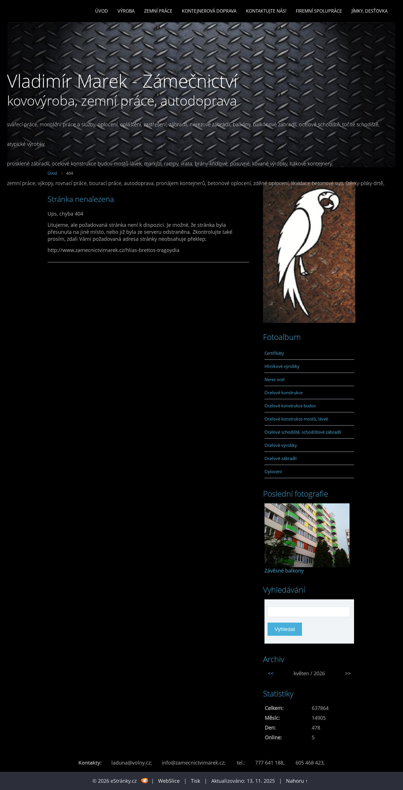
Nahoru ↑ (297, 780)
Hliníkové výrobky (281, 366)
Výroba (126, 11)
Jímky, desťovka (370, 11)
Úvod (101, 11)
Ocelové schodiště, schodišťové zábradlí (302, 432)
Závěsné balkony (284, 570)
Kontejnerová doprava (209, 11)
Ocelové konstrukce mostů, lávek (296, 419)
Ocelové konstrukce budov (290, 405)
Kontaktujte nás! (266, 11)
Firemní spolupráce (319, 11)
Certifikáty (274, 353)
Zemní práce (158, 11)
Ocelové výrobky (280, 445)
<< (270, 673)
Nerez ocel (274, 379)
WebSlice (169, 780)
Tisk (195, 780)
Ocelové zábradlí (280, 458)
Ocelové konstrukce (283, 392)
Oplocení (273, 471)
